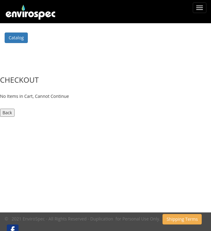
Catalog (16, 38)
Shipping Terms (182, 219)
